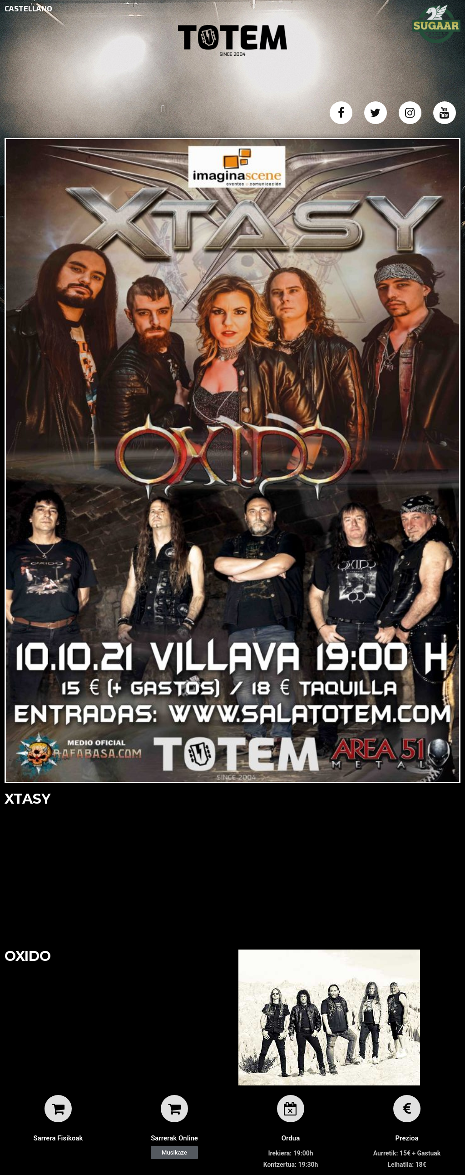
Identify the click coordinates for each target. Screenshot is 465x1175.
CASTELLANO (28, 8)
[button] (174, 1152)
